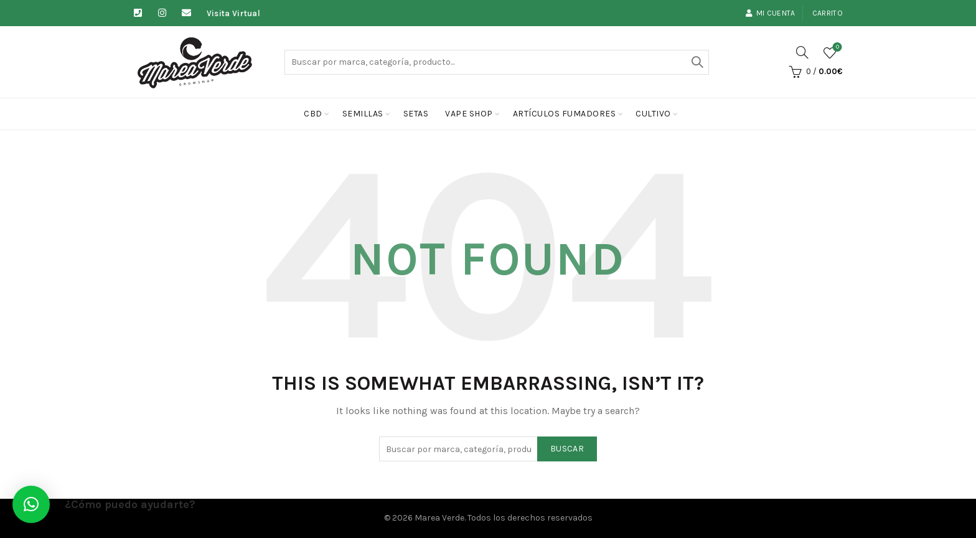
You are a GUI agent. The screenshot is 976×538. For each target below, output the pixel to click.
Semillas (362, 113)
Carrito (827, 13)
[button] (31, 504)
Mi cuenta (770, 13)
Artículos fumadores (564, 113)
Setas (416, 113)
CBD (313, 113)
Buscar (696, 62)
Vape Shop (469, 113)
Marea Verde (439, 517)
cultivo (653, 113)
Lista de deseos (836, 48)
